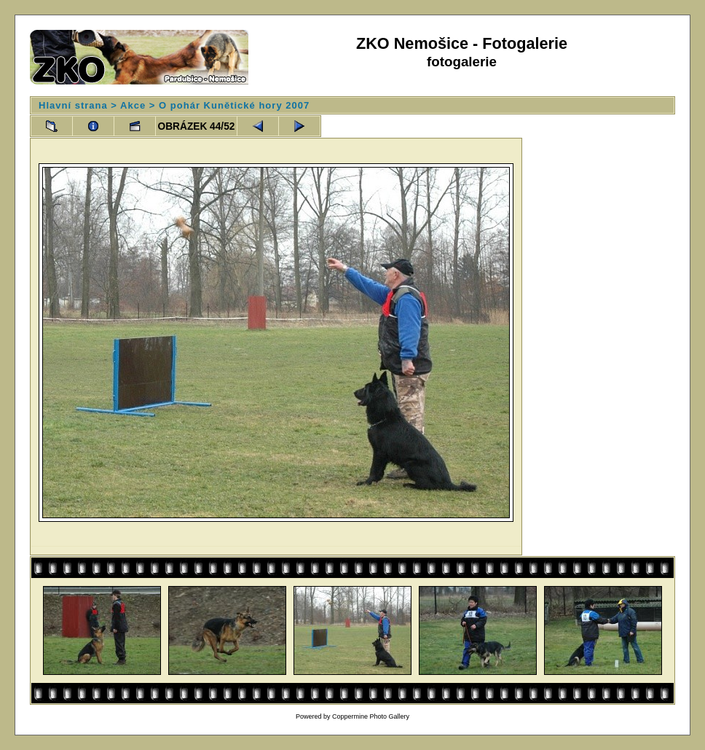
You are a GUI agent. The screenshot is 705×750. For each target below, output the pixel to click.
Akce (133, 105)
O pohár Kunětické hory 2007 (234, 105)
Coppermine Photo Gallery (370, 716)
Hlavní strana (73, 105)
